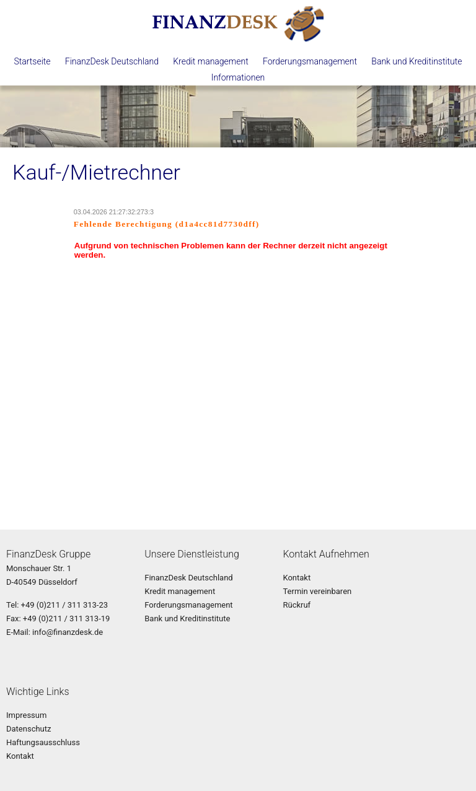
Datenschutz (28, 728)
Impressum (26, 715)
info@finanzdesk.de (67, 632)
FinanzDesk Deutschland (112, 61)
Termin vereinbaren (317, 591)
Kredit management (210, 61)
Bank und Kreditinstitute (416, 61)
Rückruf (297, 605)
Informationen (238, 77)
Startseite (32, 61)
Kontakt (297, 577)
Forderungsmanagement (310, 61)
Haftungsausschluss (43, 742)
